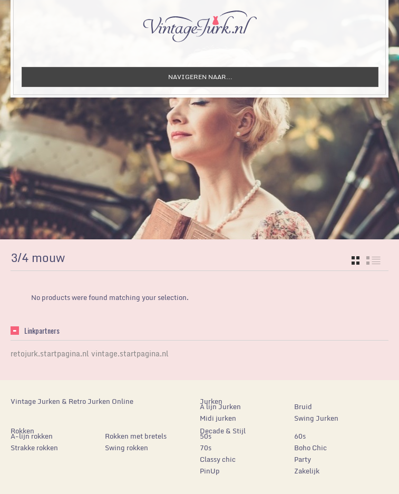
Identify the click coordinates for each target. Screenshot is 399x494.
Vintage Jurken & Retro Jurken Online (72, 401)
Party (302, 459)
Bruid (303, 406)
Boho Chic (310, 447)
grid (355, 260)
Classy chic (218, 459)
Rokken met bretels (136, 436)
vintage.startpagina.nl (130, 353)
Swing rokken (126, 447)
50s (205, 436)
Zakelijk (306, 471)
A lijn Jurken (220, 406)
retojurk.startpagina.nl (50, 353)
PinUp (210, 471)
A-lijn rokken (32, 436)
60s (300, 436)
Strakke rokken (34, 447)
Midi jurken (218, 418)
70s (205, 447)
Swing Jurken (316, 418)
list (373, 260)
